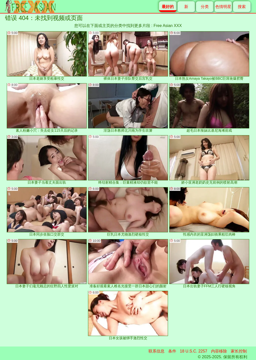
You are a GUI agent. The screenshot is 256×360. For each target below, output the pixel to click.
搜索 (242, 6)
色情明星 (223, 6)
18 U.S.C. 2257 (193, 351)
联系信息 (156, 351)
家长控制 (239, 351)
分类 (205, 6)
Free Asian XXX (168, 25)
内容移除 (219, 351)
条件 (172, 351)
